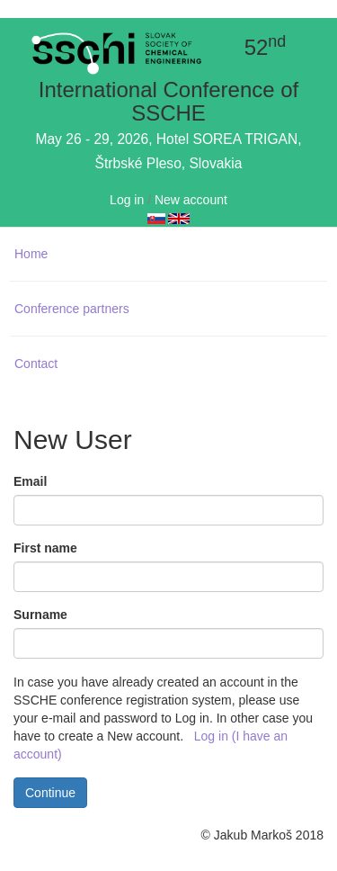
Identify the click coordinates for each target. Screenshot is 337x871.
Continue (50, 793)
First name (45, 548)
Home (31, 254)
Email (30, 481)
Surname (40, 614)
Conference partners (71, 308)
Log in (127, 200)
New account (191, 200)
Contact (36, 363)
